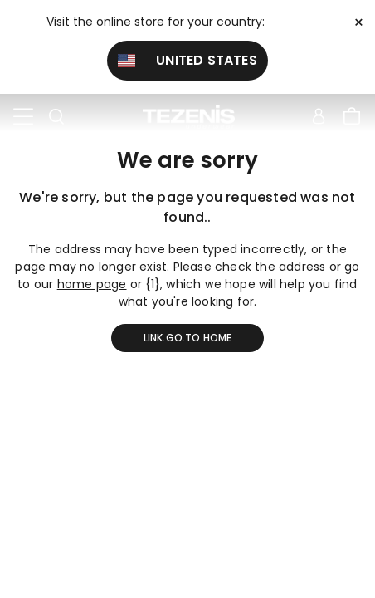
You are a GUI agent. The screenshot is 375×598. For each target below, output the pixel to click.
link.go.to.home (188, 338)
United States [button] (187, 60)
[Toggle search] (56, 117)
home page (92, 284)
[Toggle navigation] (23, 117)
